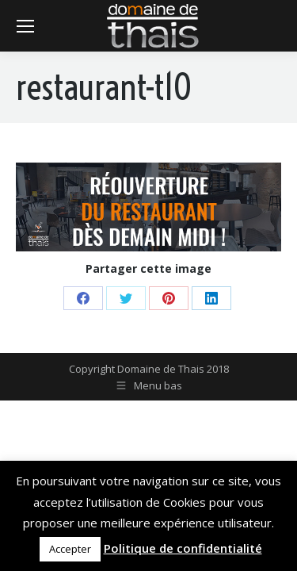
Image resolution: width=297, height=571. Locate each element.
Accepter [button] (70, 549)
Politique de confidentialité (183, 548)
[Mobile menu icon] (25, 26)
